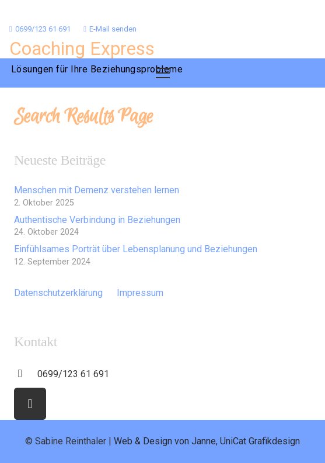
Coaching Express (82, 48)
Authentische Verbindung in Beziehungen (97, 219)
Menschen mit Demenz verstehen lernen (96, 190)
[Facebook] (30, 404)
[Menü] (162, 73)
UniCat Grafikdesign (260, 441)
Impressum (140, 292)
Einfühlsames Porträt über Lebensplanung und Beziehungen (135, 249)
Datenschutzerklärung (58, 292)
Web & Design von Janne (165, 441)
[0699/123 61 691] (25, 374)
